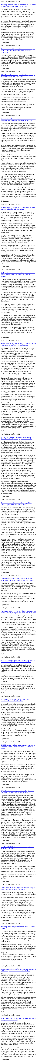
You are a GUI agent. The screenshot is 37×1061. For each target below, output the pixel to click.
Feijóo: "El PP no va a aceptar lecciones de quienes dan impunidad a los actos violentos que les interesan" (17, 791)
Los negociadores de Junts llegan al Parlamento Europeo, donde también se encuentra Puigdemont (18, 888)
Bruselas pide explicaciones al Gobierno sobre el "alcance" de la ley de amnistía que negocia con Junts (18, 5)
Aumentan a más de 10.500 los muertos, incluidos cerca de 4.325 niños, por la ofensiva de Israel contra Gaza (18, 970)
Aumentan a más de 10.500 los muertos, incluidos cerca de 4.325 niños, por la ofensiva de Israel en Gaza (18, 344)
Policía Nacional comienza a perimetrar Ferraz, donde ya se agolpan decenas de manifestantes (18, 75)
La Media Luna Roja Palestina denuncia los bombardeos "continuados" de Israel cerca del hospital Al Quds (17, 661)
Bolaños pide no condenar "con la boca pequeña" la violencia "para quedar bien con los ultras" (16, 503)
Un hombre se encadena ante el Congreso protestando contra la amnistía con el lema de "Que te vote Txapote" (17, 579)
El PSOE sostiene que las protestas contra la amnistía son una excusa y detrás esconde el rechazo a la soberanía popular (18, 746)
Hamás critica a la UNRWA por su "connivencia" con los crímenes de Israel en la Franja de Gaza (18, 208)
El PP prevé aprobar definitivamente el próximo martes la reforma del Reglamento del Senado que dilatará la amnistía (18, 274)
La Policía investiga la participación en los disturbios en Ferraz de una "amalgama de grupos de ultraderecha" (17, 438)
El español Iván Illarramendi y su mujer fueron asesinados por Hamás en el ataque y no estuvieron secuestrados (18, 119)
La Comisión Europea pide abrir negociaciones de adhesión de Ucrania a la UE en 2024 (16, 700)
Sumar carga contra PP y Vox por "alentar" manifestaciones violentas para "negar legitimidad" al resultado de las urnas (18, 612)
